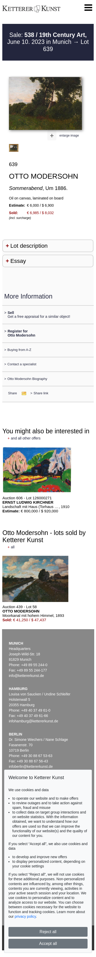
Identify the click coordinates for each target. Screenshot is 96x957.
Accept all (48, 943)
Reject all (48, 932)
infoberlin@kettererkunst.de (31, 766)
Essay (18, 261)
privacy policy (25, 916)
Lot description (29, 246)
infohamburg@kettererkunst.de (33, 721)
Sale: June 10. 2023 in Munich (47, 38)
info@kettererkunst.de (26, 676)
